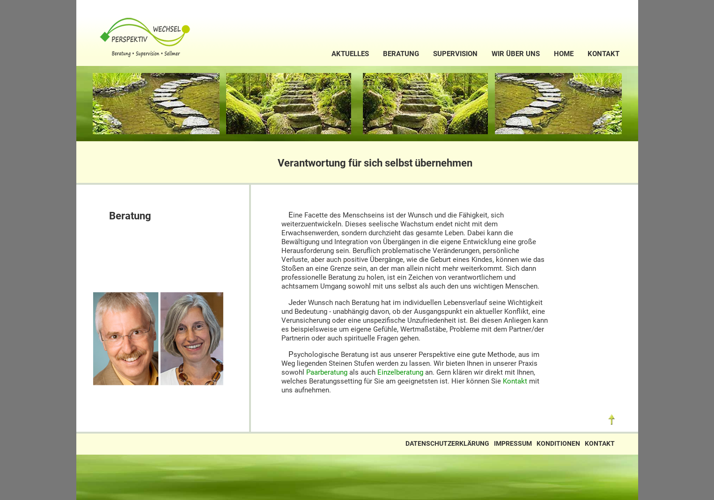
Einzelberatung (400, 372)
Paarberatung (326, 372)
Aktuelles (350, 54)
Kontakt (603, 54)
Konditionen (558, 444)
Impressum (513, 444)
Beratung (401, 54)
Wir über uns (516, 54)
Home (564, 54)
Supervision (455, 54)
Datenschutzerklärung (447, 444)
